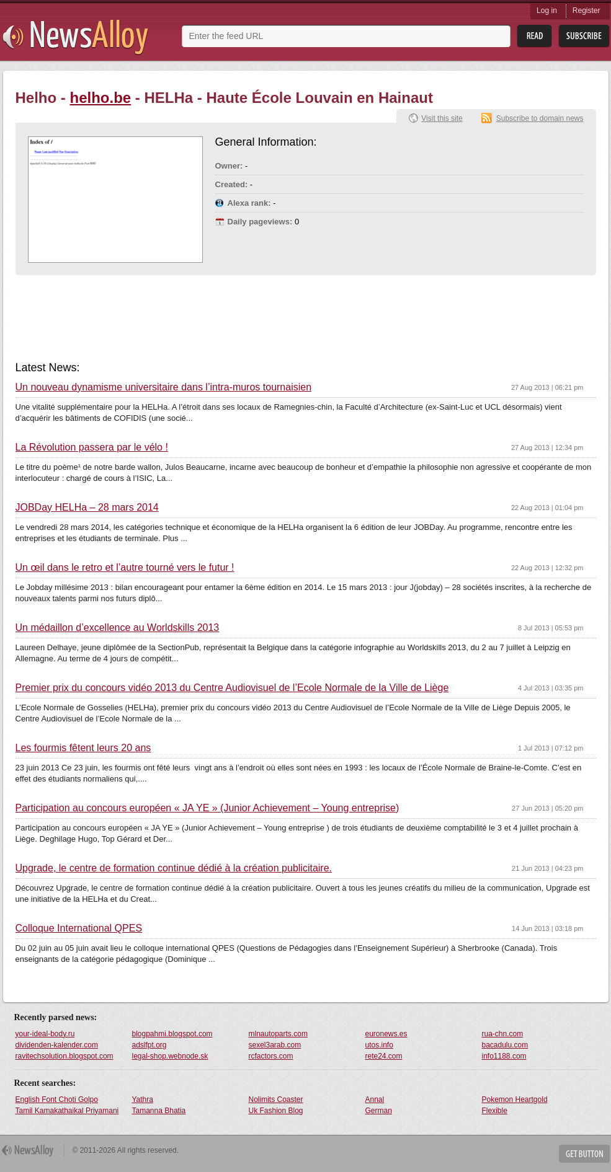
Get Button (584, 1154)
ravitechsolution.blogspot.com (65, 1056)
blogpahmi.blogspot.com (172, 1033)
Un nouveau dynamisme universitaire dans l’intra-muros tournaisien (164, 387)
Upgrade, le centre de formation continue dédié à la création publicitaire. (174, 868)
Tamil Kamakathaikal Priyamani (67, 1110)
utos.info (379, 1045)
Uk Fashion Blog (276, 1110)
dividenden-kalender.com (57, 1045)
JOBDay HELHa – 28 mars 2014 (87, 508)
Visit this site (441, 118)
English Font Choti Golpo (57, 1099)
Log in (547, 10)
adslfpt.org (149, 1045)
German (378, 1110)
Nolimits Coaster (276, 1099)
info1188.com (504, 1056)
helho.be (101, 97)
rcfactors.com (271, 1056)
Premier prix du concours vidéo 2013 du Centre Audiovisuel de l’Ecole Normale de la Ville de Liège (232, 688)
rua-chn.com (503, 1033)
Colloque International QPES (79, 928)
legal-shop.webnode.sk (170, 1056)
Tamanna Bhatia (159, 1110)
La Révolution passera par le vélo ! (92, 447)
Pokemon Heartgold (515, 1099)
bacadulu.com (505, 1045)
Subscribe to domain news (540, 118)
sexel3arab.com (275, 1045)
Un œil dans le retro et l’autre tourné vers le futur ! (125, 568)
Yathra (142, 1099)
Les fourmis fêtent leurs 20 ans (83, 748)
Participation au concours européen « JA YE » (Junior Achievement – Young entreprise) (207, 808)
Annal (375, 1099)
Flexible (494, 1110)
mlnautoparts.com (278, 1033)
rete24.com (384, 1056)
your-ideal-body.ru (45, 1033)
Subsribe (584, 36)
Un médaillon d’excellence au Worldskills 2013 (118, 628)
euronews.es (386, 1033)
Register (586, 10)
